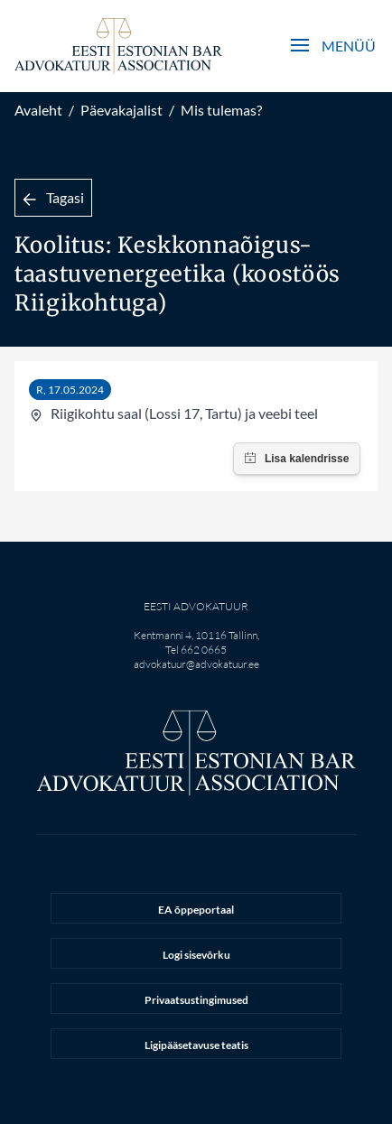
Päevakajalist (121, 109)
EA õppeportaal (196, 909)
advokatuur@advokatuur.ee (196, 664)
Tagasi (53, 197)
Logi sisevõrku (196, 954)
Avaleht (38, 109)
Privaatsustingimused (196, 1000)
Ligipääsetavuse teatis (196, 1045)
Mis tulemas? (221, 109)
